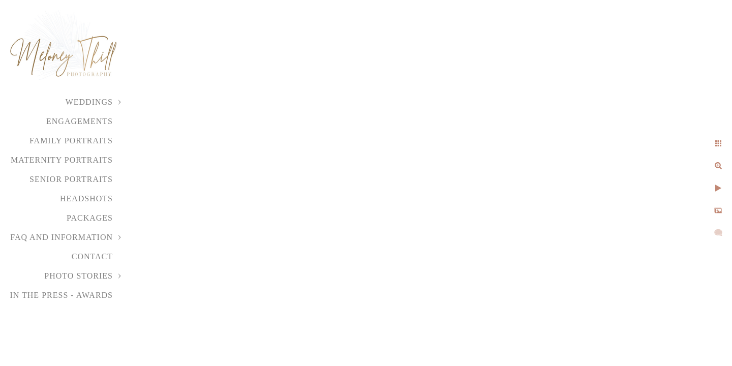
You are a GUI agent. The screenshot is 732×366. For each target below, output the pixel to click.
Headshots (86, 198)
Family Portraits (71, 140)
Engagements (79, 121)
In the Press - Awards (61, 295)
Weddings (89, 102)
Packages (90, 218)
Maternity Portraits (62, 160)
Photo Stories (78, 275)
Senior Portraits (71, 179)
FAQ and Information (61, 237)
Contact (92, 256)
